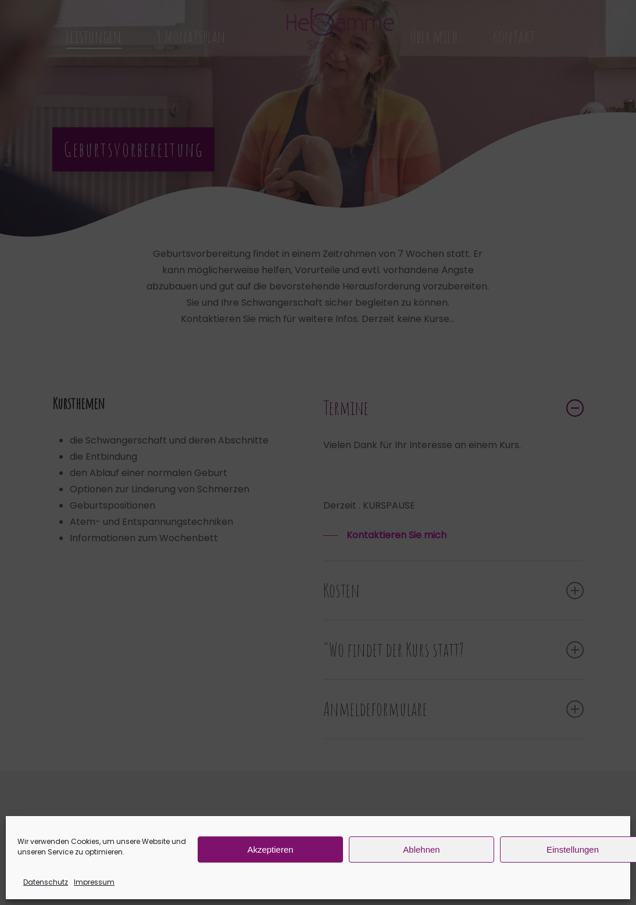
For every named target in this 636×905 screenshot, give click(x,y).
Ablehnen (421, 849)
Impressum (94, 882)
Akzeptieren (270, 849)
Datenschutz (45, 882)
